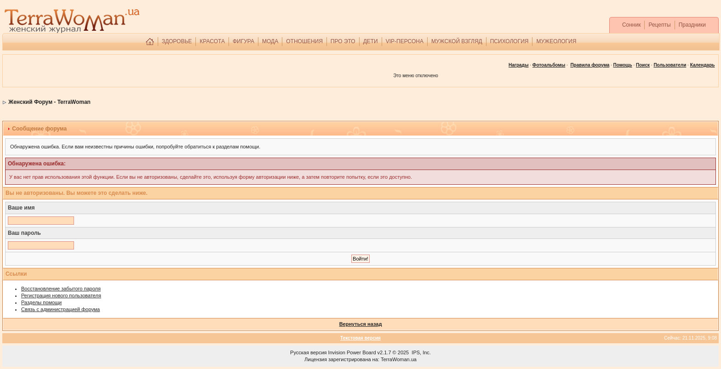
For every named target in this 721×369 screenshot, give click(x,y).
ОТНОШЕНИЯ (304, 41)
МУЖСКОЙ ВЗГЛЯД (456, 41)
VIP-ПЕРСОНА (404, 41)
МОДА (270, 41)
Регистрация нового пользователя (61, 295)
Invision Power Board (352, 352)
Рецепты (659, 25)
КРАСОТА (212, 41)
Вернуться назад (360, 324)
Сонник (631, 25)
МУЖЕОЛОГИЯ (556, 41)
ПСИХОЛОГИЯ (509, 41)
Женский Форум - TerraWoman (49, 102)
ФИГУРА (243, 41)
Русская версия (308, 352)
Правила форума (589, 65)
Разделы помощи (41, 302)
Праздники (692, 25)
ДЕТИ (370, 41)
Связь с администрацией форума (60, 309)
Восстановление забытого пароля (61, 288)
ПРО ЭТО (343, 41)
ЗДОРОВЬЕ (177, 41)
